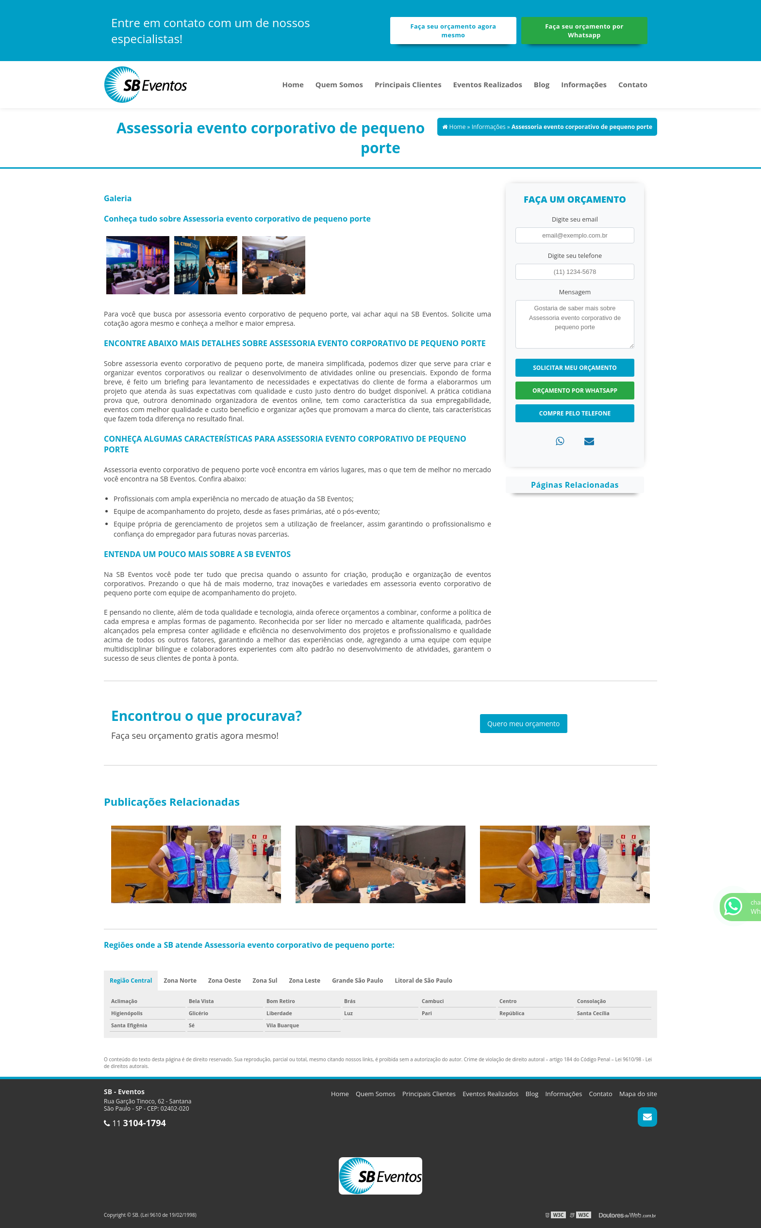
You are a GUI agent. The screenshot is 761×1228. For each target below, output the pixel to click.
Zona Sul (265, 980)
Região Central (131, 980)
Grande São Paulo (357, 980)
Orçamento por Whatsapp (574, 390)
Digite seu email (575, 219)
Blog (541, 84)
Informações (584, 84)
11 (135, 1123)
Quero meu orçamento (523, 723)
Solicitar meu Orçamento (575, 368)
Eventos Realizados (487, 84)
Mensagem (575, 291)
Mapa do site (638, 1093)
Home (292, 84)
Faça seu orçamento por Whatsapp (584, 30)
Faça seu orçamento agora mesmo (453, 30)
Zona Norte (180, 980)
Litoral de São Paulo (423, 980)
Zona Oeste (224, 980)
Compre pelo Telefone (575, 413)
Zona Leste (304, 980)
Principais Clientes (408, 84)
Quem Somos (339, 84)
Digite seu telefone (575, 255)
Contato (632, 84)
